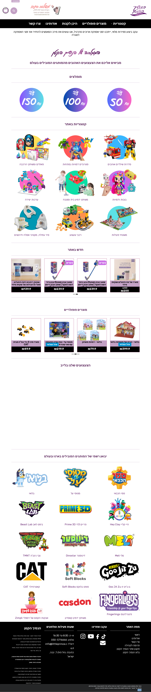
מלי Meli (119, 555)
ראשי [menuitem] (137, 634)
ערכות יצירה (31, 199)
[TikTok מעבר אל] (103, 637)
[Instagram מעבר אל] (82, 637)
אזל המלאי (125, 344)
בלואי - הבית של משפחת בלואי (124, 342)
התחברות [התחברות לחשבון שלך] (15, 1)
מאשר (139, 690)
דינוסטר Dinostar (75, 555)
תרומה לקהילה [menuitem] (132, 645)
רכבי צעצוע (75, 234)
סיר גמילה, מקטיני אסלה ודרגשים (31, 234)
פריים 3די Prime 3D (75, 524)
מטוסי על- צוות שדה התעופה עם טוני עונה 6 (59, 343)
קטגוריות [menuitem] (118, 24)
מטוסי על (75, 493)
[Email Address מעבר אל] (103, 644)
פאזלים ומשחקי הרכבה (31, 164)
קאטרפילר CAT (32, 586)
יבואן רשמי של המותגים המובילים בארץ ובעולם (75, 456)
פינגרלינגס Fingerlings (119, 614)
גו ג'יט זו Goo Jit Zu (119, 586)
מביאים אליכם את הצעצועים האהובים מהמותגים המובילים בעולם (75, 63)
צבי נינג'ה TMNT (32, 555)
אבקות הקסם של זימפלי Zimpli (31, 617)
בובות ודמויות (119, 199)
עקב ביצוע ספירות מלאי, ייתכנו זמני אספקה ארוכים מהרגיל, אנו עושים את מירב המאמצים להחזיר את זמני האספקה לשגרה (76, 33)
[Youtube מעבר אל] (91, 637)
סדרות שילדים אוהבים (119, 164)
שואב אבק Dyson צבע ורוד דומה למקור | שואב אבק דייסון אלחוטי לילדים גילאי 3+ (59, 284)
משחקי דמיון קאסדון (75, 617)
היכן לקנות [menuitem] (69, 24)
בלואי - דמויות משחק (92, 342)
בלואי (31, 493)
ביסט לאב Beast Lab (31, 524)
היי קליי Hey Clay (119, 524)
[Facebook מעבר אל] (97, 637)
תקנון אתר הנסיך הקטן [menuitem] (128, 648)
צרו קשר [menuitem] (35, 24)
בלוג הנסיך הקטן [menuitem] (131, 652)
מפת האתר (133, 627)
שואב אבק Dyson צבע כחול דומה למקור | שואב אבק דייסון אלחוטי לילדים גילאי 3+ (92, 284)
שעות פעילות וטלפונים (60, 627)
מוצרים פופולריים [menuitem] (94, 24)
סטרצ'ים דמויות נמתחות (75, 164)
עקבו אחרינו (99, 627)
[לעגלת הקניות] (5, 10)
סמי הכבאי (119, 493)
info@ (48, 643)
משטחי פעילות (119, 234)
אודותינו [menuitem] (51, 24)
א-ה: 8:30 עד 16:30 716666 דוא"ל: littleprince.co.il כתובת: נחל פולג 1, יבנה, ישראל (59, 646)
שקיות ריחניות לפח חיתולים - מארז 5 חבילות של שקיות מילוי (26, 283)
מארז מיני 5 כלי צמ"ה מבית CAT (26, 343)
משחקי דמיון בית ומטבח (75, 199)
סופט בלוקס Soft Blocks (75, 586)
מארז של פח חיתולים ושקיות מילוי (125, 283)
